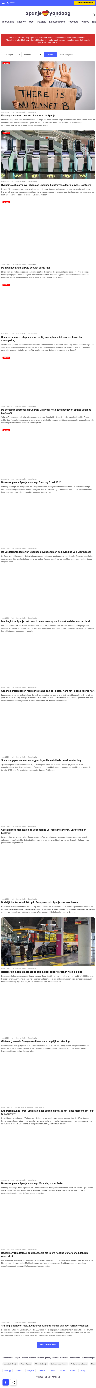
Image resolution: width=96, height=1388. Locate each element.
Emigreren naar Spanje (58, 1364)
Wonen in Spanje (40, 1364)
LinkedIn (72, 1371)
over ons (32, 1358)
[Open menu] (3, 3)
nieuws (21, 21)
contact (25, 1358)
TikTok (62, 1371)
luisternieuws (57, 21)
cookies (55, 1358)
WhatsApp (7, 1371)
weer (31, 21)
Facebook (19, 1371)
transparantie (75, 1358)
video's (85, 21)
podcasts (73, 21)
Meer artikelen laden (48, 1345)
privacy (48, 1358)
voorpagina (8, 21)
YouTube (52, 1371)
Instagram (30, 1371)
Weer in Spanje (26, 1364)
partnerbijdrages (88, 1358)
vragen (17, 1358)
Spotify (82, 1371)
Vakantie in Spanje (10, 1364)
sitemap (40, 1358)
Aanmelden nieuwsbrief (84, 3)
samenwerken (8, 1358)
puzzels (41, 21)
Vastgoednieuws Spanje (79, 1364)
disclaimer (64, 1358)
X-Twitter (42, 1371)
